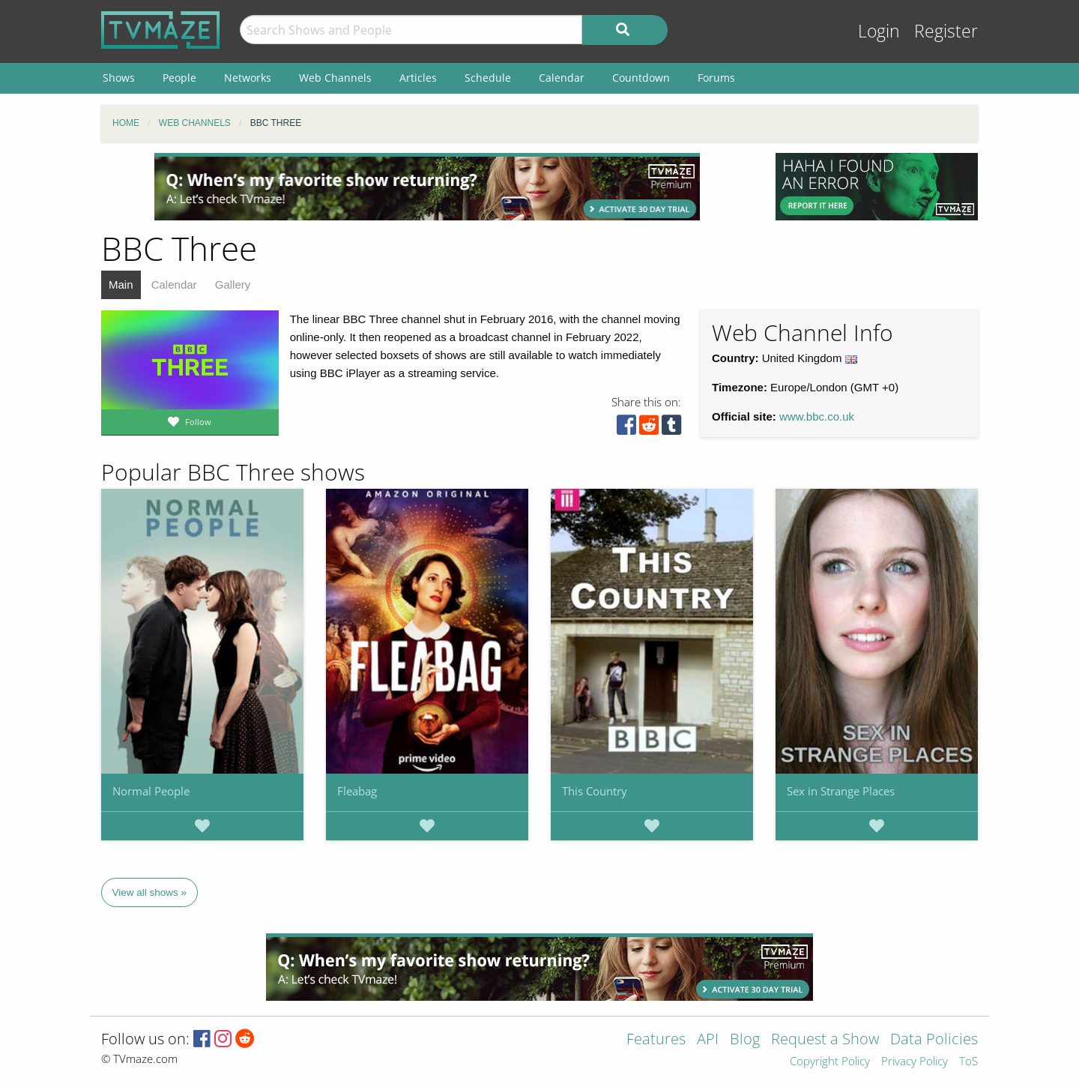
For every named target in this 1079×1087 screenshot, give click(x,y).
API (708, 1040)
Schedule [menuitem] (488, 77)
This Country (594, 790)
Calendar (174, 284)
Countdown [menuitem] (641, 77)
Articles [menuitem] (418, 77)
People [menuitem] (179, 77)
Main (121, 284)
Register (946, 31)
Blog (745, 1040)
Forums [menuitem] (716, 77)
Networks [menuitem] (247, 77)
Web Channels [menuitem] (335, 77)
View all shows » (149, 892)
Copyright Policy (830, 1062)
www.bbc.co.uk (816, 416)
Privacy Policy (914, 1062)
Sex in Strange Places (841, 790)
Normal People (151, 790)
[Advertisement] (427, 186)
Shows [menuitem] (119, 77)
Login (879, 31)
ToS (968, 1062)
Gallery (233, 284)
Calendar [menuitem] (561, 77)
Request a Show (825, 1040)
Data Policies (934, 1040)
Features (656, 1040)
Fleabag (357, 790)
